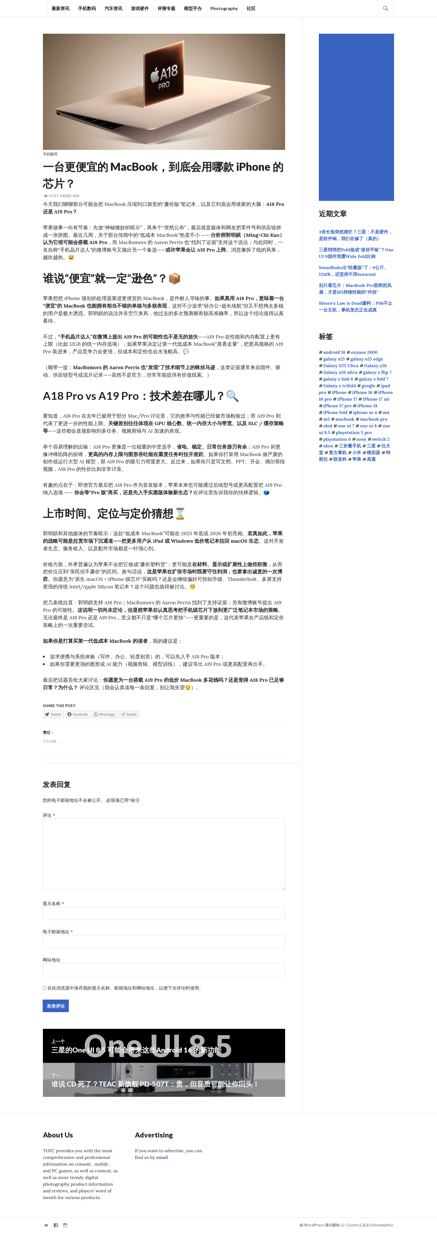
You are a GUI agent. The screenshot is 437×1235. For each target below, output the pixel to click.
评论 (49, 817)
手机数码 (87, 8)
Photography (224, 8)
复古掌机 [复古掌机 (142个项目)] (338, 452)
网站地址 (51, 962)
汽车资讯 (113, 8)
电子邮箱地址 (58, 934)
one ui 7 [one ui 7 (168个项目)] (346, 425)
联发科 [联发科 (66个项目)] (340, 459)
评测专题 (166, 8)
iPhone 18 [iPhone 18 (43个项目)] (367, 405)
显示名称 (53, 905)
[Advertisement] (357, 117)
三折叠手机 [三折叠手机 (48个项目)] (350, 446)
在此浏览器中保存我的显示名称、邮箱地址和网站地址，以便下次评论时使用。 (125, 990)
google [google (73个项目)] (368, 385)
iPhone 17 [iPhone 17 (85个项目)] (347, 399)
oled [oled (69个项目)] (327, 425)
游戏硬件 (140, 8)
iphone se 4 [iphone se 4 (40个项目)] (365, 412)
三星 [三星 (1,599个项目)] (371, 446)
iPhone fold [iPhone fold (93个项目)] (335, 412)
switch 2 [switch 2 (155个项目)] (381, 439)
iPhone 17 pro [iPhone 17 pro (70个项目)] (337, 405)
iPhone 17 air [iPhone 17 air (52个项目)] (376, 399)
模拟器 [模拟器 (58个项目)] (373, 452)
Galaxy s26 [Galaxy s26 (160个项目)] (375, 365)
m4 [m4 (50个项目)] (386, 412)
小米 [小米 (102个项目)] (356, 452)
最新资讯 (60, 8)
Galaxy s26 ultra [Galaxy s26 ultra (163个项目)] (340, 372)
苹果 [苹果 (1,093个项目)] (356, 459)
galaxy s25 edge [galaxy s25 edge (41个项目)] (366, 359)
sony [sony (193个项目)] (361, 439)
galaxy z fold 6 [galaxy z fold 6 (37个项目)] (338, 379)
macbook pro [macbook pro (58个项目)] (374, 419)
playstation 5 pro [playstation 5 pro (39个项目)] (354, 432)
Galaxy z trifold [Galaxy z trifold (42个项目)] (339, 385)
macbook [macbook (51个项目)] (344, 419)
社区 (251, 8)
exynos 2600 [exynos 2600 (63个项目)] (364, 352)
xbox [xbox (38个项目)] (328, 446)
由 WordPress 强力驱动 (319, 1227)
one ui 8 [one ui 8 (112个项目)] (368, 425)
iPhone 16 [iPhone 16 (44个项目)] (362, 392)
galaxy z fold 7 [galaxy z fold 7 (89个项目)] (374, 379)
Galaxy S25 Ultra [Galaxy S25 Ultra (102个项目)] (340, 365)
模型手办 (193, 8)
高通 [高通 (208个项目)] (371, 459)
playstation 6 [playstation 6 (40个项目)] (337, 439)
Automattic (383, 1227)
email (162, 1159)
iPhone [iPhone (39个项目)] (339, 392)
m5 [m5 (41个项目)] (326, 419)
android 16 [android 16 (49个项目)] (334, 352)
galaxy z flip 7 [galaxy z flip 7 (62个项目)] (377, 372)
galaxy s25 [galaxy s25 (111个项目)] (334, 359)
